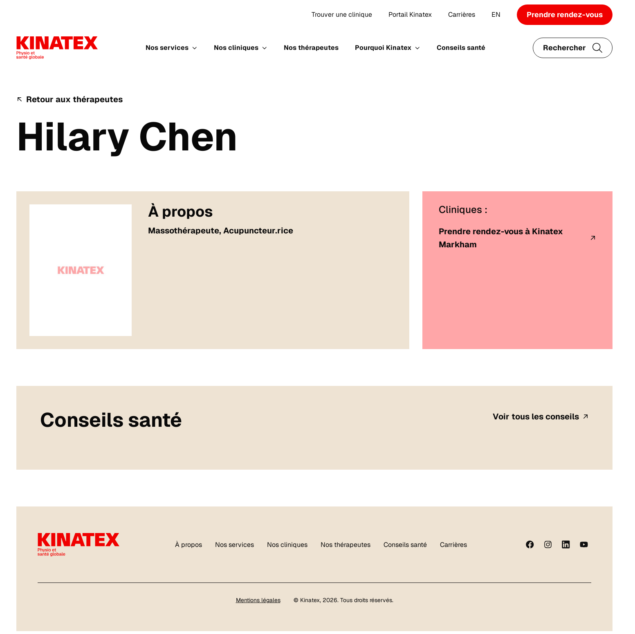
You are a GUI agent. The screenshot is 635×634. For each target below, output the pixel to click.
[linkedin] (566, 544)
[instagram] (548, 544)
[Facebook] (530, 544)
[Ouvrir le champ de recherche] (573, 48)
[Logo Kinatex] (57, 47)
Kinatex (310, 600)
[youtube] (584, 544)
